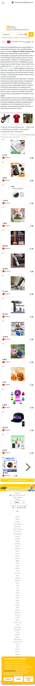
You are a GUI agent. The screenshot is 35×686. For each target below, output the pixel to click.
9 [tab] (27, 125)
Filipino (17, 561)
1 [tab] (5, 125)
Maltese (17, 610)
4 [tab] (13, 125)
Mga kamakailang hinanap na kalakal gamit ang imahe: (15, 112)
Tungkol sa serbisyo (17, 497)
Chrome (13, 66)
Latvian (17, 602)
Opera (25, 66)
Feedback (17, 499)
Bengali (17, 541)
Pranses (17, 632)
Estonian (17, 558)
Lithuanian (17, 605)
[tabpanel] (17, 118)
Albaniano (17, 517)
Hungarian (17, 578)
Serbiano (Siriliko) (17, 641)
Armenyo (17, 536)
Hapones (17, 568)
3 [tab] (10, 125)
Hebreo (17, 570)
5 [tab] (16, 125)
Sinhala (17, 644)
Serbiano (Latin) (17, 639)
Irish (17, 588)
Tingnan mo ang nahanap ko (17, 495)
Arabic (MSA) (17, 531)
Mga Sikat (19, 134)
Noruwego (17, 614)
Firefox (31, 66)
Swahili (17, 651)
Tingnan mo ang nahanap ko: (9, 134)
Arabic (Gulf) (17, 526)
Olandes (17, 617)
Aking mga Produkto (15, 137)
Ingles (17, 583)
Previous (2, 118)
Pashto (17, 620)
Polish (17, 624)
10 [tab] (30, 125)
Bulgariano (17, 548)
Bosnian (17, 546)
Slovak (17, 646)
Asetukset (8, 679)
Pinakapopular (5, 137)
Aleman (17, 519)
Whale (4, 68)
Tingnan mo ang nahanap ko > (17, 480)
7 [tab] (22, 125)
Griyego (17, 565)
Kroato (17, 597)
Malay (17, 607)
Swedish (17, 654)
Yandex (11, 68)
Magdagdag (24, 137)
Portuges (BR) (17, 627)
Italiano (17, 590)
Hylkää (18, 679)
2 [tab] (8, 125)
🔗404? (2, 139)
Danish (17, 553)
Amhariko (17, 521)
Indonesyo (17, 580)
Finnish (17, 563)
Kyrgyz (17, 600)
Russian (17, 637)
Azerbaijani (17, 538)
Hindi (17, 575)
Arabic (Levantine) (17, 529)
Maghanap (17, 493)
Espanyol (17, 556)
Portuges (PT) (17, 629)
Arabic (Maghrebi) (17, 534)
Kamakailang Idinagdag (29, 134)
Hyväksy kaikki (28, 679)
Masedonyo (17, 612)
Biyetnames (17, 543)
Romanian (17, 634)
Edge (19, 66)
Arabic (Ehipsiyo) (17, 524)
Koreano (17, 595)
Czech (17, 551)
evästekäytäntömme (9, 670)
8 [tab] (24, 125)
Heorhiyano (17, 573)
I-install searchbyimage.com (22, 2)
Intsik (17, 585)
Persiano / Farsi (17, 622)
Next (33, 118)
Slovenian (17, 649)
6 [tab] (19, 125)
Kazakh (17, 593)
